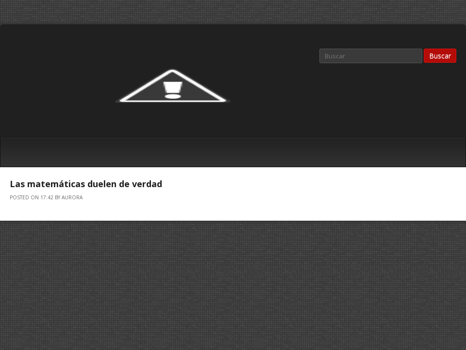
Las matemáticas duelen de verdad (86, 184)
